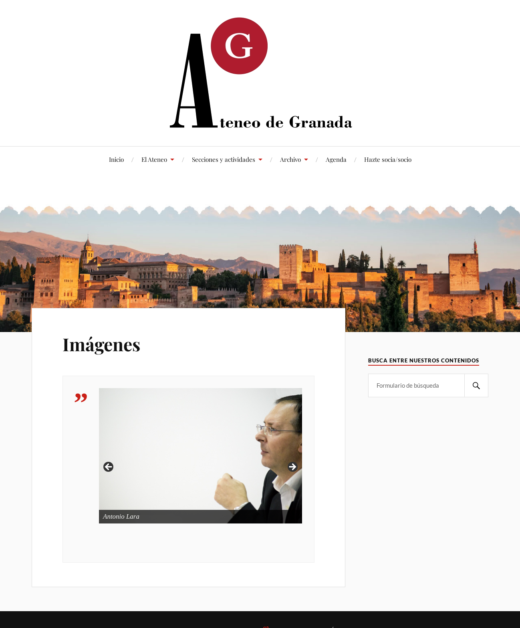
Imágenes (101, 344)
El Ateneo (154, 159)
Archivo (290, 159)
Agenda (336, 159)
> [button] (292, 467)
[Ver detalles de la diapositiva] (200, 455)
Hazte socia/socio (387, 159)
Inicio (116, 159)
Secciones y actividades (223, 159)
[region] (200, 469)
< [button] (109, 467)
